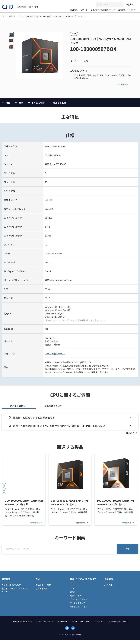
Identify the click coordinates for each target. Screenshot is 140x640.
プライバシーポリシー (45, 621)
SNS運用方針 (62, 621)
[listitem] (131, 433)
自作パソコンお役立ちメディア (103, 10)
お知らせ (131, 9)
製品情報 (74, 10)
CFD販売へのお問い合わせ (117, 621)
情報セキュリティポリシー (22, 621)
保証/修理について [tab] (53, 405)
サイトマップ (99, 621)
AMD (86, 60)
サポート (84, 10)
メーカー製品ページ (55, 353)
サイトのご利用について (80, 621)
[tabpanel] (70, 424)
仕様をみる (124, 84)
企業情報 (121, 9)
